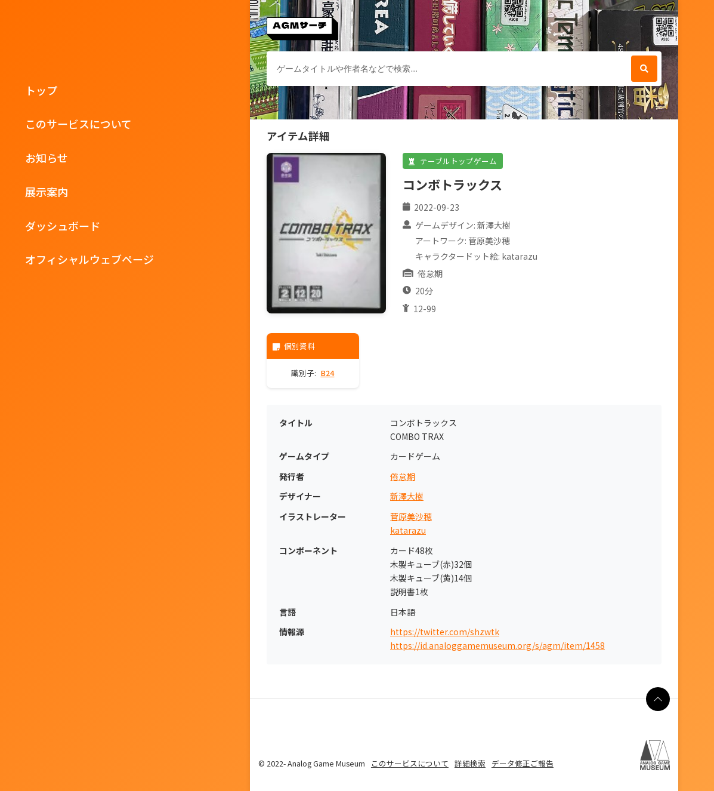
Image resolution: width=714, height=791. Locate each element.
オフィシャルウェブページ (89, 259)
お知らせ (46, 157)
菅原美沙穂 (411, 516)
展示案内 (46, 191)
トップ (41, 90)
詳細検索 (470, 763)
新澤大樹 (407, 496)
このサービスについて (78, 123)
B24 (327, 372)
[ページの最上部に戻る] (658, 699)
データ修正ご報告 (523, 763)
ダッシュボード (62, 225)
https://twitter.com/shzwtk (444, 632)
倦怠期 (402, 476)
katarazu (408, 530)
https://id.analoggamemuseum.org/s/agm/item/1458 (497, 645)
